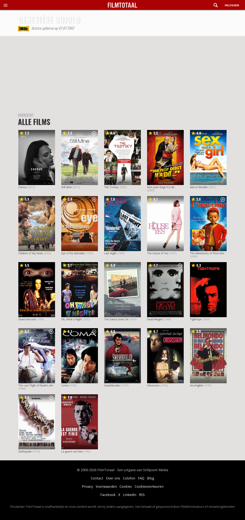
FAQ (141, 478)
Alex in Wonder (199, 187)
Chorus (22, 187)
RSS (142, 494)
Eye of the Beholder (73, 253)
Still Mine (66, 187)
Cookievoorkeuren (149, 486)
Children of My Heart (30, 253)
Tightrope (196, 319)
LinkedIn (129, 494)
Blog (150, 478)
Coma (64, 385)
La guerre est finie (72, 451)
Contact (97, 478)
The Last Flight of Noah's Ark (35, 385)
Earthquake (25, 451)
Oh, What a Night (71, 319)
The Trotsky (111, 187)
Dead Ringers (155, 319)
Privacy (87, 486)
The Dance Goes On (116, 319)
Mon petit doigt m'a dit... (161, 187)
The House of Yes (157, 253)
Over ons (113, 478)
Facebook (108, 494)
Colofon (129, 478)
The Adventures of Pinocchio (207, 253)
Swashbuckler (112, 385)
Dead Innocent (27, 319)
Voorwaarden (106, 486)
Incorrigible (196, 385)
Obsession (153, 385)
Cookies (126, 486)
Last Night (110, 253)
